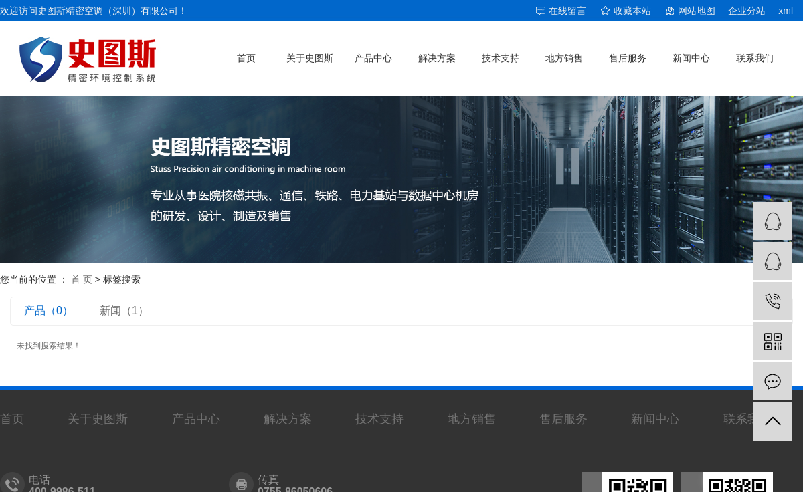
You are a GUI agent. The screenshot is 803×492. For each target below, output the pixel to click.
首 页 (81, 279)
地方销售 (564, 58)
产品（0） (48, 310)
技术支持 (500, 58)
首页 (246, 58)
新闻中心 (691, 58)
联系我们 (755, 58)
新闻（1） (124, 310)
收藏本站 (632, 10)
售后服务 (627, 58)
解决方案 (437, 58)
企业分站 (747, 10)
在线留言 (567, 10)
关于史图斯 (309, 58)
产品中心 (373, 58)
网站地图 (696, 10)
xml (785, 10)
